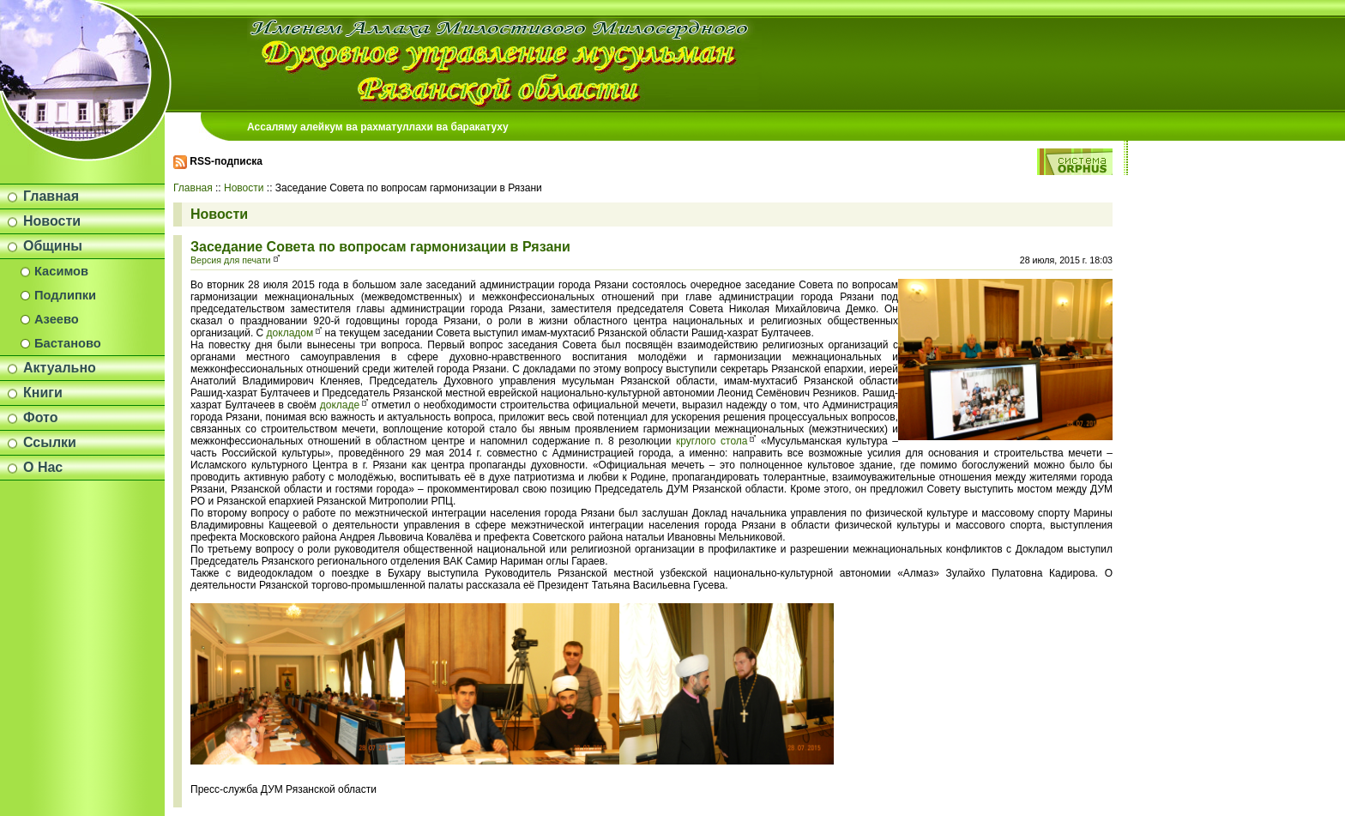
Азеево (56, 319)
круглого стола (712, 441)
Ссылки (49, 442)
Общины (52, 246)
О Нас (43, 467)
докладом (290, 333)
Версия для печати (230, 260)
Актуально (59, 367)
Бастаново (67, 343)
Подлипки (65, 295)
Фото (40, 417)
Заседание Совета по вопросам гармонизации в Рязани (380, 246)
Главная (51, 196)
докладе (339, 405)
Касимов (61, 271)
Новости (52, 221)
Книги (43, 392)
